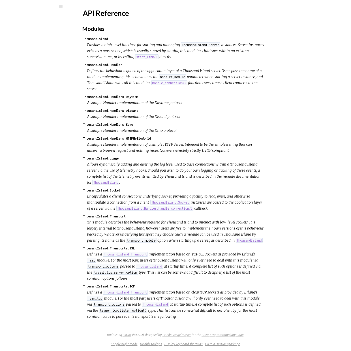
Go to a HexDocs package (256, 344)
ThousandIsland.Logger (135, 158)
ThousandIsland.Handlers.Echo (141, 124)
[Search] (33, 6)
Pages (16, 35)
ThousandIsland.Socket (135, 190)
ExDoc (160, 335)
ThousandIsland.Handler (136, 65)
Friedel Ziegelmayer (210, 335)
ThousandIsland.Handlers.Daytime (144, 97)
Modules (18, 41)
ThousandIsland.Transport (137, 216)
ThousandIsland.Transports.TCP (142, 286)
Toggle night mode (158, 344)
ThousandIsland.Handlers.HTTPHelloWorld (150, 138)
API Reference (25, 53)
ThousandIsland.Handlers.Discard (144, 111)
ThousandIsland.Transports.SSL (142, 248)
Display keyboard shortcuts (217, 344)
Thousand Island (32, 18)
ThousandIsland (128, 39)
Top (19, 61)
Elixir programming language (256, 335)
